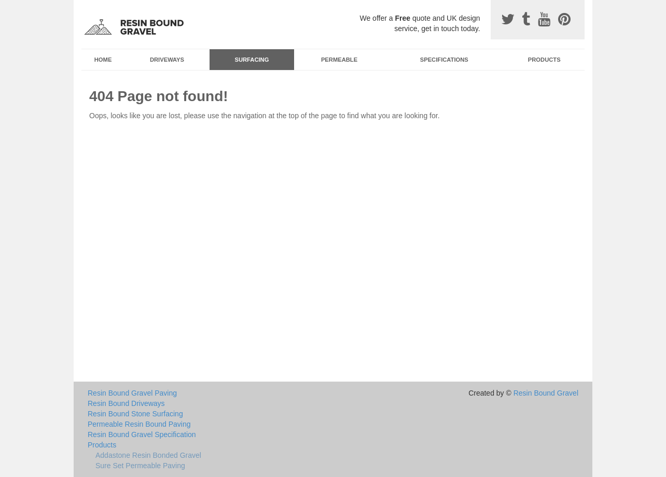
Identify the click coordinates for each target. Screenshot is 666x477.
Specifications (444, 60)
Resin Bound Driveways (126, 403)
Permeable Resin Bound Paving (139, 424)
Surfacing (252, 60)
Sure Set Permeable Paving (140, 465)
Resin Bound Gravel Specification (142, 434)
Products (544, 60)
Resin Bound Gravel (546, 393)
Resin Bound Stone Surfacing (135, 414)
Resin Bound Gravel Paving (132, 393)
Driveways (167, 60)
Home (103, 60)
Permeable (339, 60)
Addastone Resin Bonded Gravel (148, 455)
